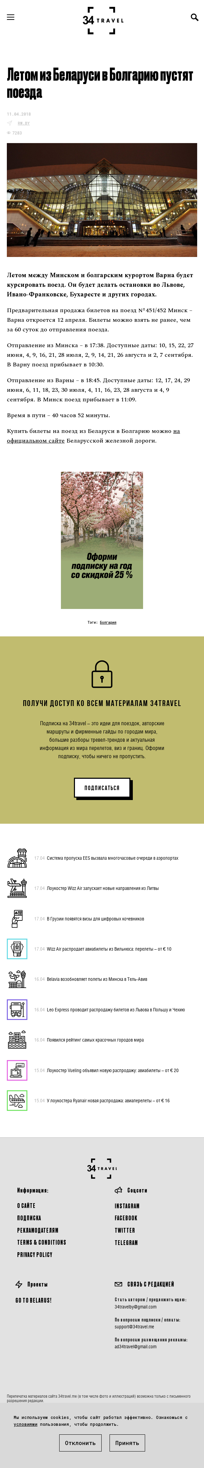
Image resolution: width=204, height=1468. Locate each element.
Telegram (126, 1242)
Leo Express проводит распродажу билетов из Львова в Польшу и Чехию (109, 1009)
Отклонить (80, 1442)
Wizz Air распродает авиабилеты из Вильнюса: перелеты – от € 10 (102, 949)
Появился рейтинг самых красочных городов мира (89, 1039)
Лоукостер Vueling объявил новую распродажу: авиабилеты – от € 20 (106, 1070)
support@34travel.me (134, 1326)
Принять (127, 1442)
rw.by (24, 123)
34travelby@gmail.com (135, 1307)
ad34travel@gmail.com (135, 1346)
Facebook (126, 1218)
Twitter (125, 1230)
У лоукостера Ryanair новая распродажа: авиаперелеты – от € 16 (102, 1100)
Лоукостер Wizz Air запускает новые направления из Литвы (96, 888)
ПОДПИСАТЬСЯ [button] (102, 788)
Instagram (127, 1206)
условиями (25, 1424)
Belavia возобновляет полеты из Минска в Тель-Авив (90, 979)
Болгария (108, 622)
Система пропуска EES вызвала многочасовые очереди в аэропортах (106, 858)
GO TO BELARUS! (33, 1300)
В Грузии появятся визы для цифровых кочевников (89, 918)
